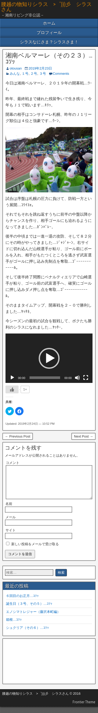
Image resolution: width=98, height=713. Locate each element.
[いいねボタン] (12, 389)
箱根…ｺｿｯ (14, 626)
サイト (10, 536)
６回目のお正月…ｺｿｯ (22, 602)
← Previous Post (17, 436)
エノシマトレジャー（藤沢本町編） (33, 618)
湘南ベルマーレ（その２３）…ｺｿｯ (48, 58)
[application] (49, 358)
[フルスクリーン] (85, 377)
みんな (15, 74)
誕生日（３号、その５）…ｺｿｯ (29, 610)
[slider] (45, 377)
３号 (42, 74)
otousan (16, 68)
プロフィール (49, 32)
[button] (49, 358)
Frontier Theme (84, 708)
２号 (33, 74)
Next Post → (83, 436)
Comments (61, 74)
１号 (25, 74)
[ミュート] (77, 377)
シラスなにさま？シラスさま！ (49, 41)
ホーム (49, 23)
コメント (12, 463)
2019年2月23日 (40, 68)
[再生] (12, 377)
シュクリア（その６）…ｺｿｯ (27, 634)
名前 (8, 510)
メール (10, 523)
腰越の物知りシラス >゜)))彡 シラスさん (46, 7)
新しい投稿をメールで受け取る (35, 550)
